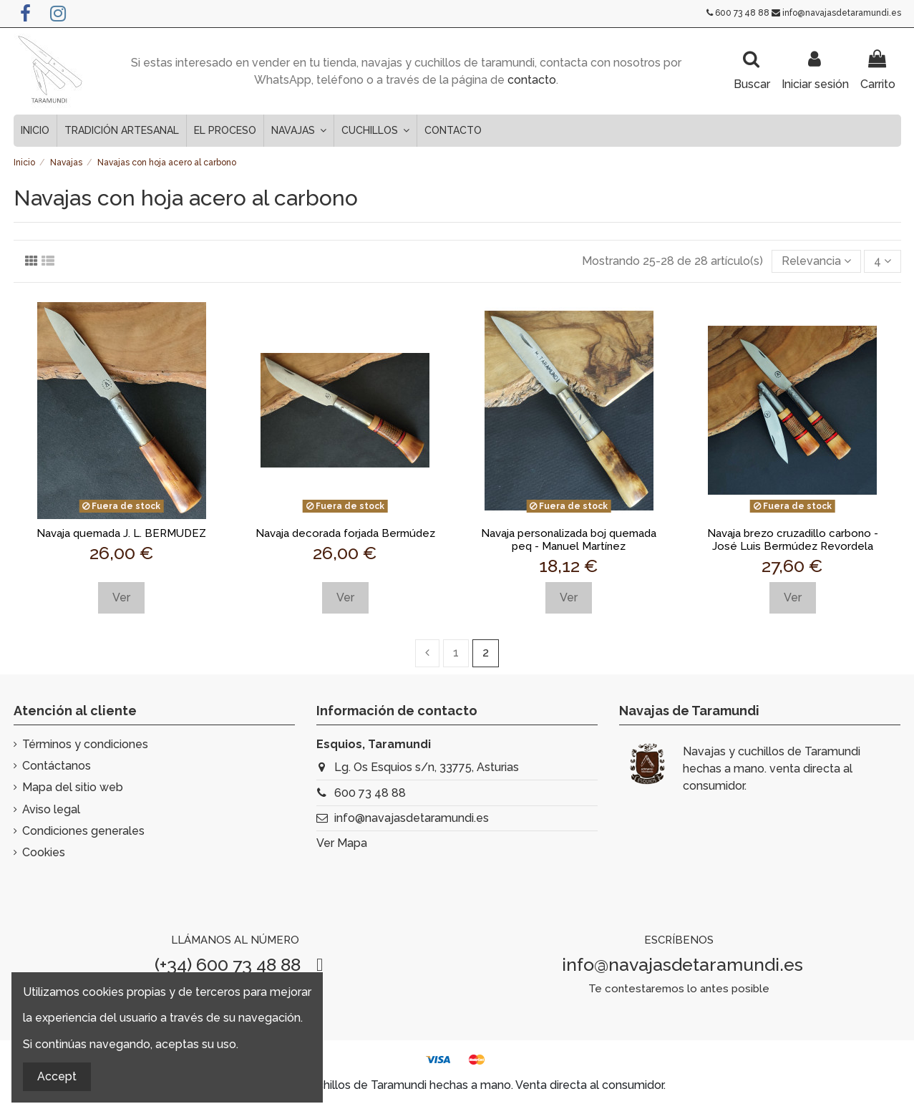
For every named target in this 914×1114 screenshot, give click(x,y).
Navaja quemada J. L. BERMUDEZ (121, 533)
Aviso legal (51, 809)
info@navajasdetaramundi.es (841, 13)
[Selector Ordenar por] (816, 261)
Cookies (43, 852)
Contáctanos (56, 765)
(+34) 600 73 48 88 (228, 964)
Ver (121, 597)
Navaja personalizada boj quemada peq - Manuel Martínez (568, 540)
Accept (57, 1076)
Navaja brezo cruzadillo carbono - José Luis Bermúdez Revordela (792, 540)
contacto (531, 80)
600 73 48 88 (742, 13)
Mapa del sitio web (72, 787)
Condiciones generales (83, 831)
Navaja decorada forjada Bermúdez (345, 533)
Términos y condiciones (85, 744)
